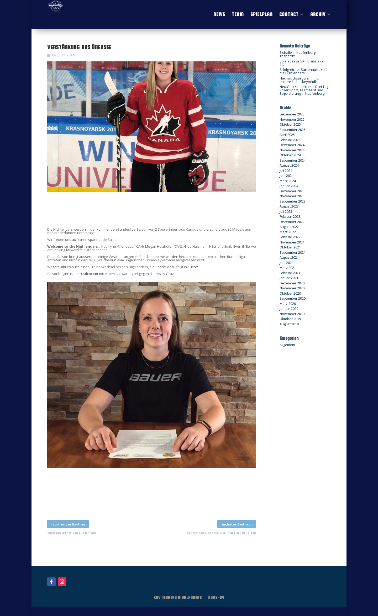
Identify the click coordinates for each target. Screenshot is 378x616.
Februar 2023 (290, 216)
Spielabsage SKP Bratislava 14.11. (301, 63)
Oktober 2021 (290, 247)
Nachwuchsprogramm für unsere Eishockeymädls (300, 80)
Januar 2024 (289, 185)
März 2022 (288, 232)
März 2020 (288, 303)
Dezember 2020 (292, 283)
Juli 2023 (286, 211)
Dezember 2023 (292, 191)
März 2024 (288, 180)
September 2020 (293, 298)
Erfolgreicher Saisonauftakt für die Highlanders (304, 71)
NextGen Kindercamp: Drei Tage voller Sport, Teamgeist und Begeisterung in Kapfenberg (305, 90)
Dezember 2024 (292, 144)
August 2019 (289, 324)
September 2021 (293, 252)
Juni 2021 (286, 262)
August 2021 (289, 257)
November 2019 (292, 313)
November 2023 (292, 196)
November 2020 (292, 288)
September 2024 (293, 160)
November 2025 (292, 119)
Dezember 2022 (292, 221)
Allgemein (287, 344)
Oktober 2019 (290, 318)
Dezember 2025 (292, 114)
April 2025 (287, 134)
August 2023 (289, 206)
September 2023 (293, 201)
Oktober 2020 (290, 293)
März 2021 (288, 267)
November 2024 (292, 150)
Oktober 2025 (290, 124)
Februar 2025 (290, 139)
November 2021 (292, 242)
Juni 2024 (286, 175)
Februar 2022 (290, 237)
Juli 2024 (286, 170)
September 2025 (293, 129)
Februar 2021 (290, 272)
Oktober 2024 (290, 155)
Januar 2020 (289, 308)
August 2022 (289, 226)
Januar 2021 (289, 277)
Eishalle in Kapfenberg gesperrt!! (298, 54)
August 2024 (289, 165)
